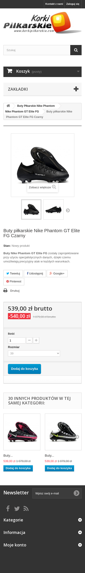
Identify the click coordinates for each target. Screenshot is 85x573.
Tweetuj (13, 273)
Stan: (7, 245)
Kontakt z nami (54, 3)
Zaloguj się (72, 3)
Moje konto (14, 545)
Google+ (57, 273)
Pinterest (13, 281)
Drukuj (14, 290)
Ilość (11, 333)
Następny (68, 210)
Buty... (8, 455)
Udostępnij (35, 273)
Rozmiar (14, 347)
